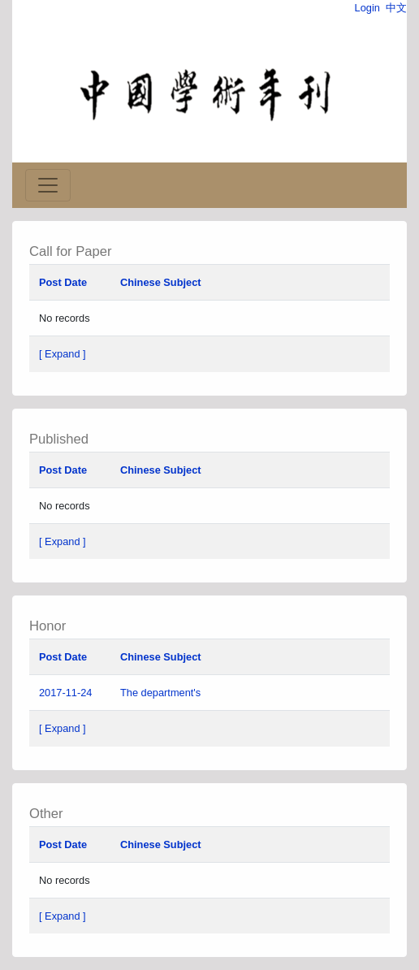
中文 (396, 8)
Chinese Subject (160, 282)
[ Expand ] (62, 354)
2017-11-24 (65, 692)
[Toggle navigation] (48, 185)
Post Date (63, 282)
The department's (162, 692)
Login (367, 8)
